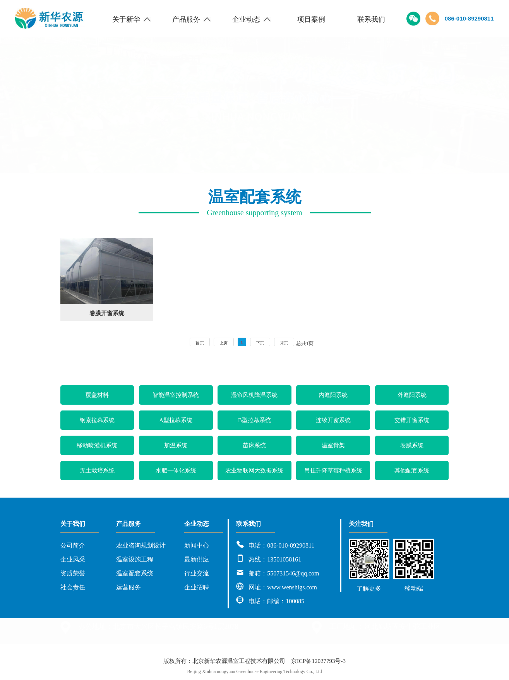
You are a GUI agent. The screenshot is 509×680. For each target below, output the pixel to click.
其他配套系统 (411, 470)
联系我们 (371, 19)
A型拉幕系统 (175, 420)
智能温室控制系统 (176, 395)
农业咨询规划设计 (141, 545)
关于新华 (131, 19)
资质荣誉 (72, 573)
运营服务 (128, 587)
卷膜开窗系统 (106, 313)
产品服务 (191, 19)
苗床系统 (254, 445)
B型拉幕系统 (254, 420)
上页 (224, 343)
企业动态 (251, 19)
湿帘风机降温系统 (254, 395)
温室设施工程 (134, 559)
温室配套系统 (134, 573)
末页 (284, 343)
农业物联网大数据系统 (254, 470)
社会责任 (72, 587)
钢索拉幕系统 (97, 420)
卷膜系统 (411, 445)
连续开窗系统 (333, 420)
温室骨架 (333, 445)
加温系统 (175, 445)
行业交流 (196, 573)
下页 (260, 343)
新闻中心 (196, 545)
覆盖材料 (97, 395)
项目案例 (311, 19)
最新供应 (196, 559)
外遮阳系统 (412, 395)
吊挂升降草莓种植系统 (333, 470)
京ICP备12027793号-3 (318, 661)
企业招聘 (196, 587)
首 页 (199, 343)
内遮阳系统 (333, 395)
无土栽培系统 (97, 470)
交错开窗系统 (411, 420)
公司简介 (72, 545)
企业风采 (72, 559)
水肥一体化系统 (176, 470)
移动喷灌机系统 (97, 445)
